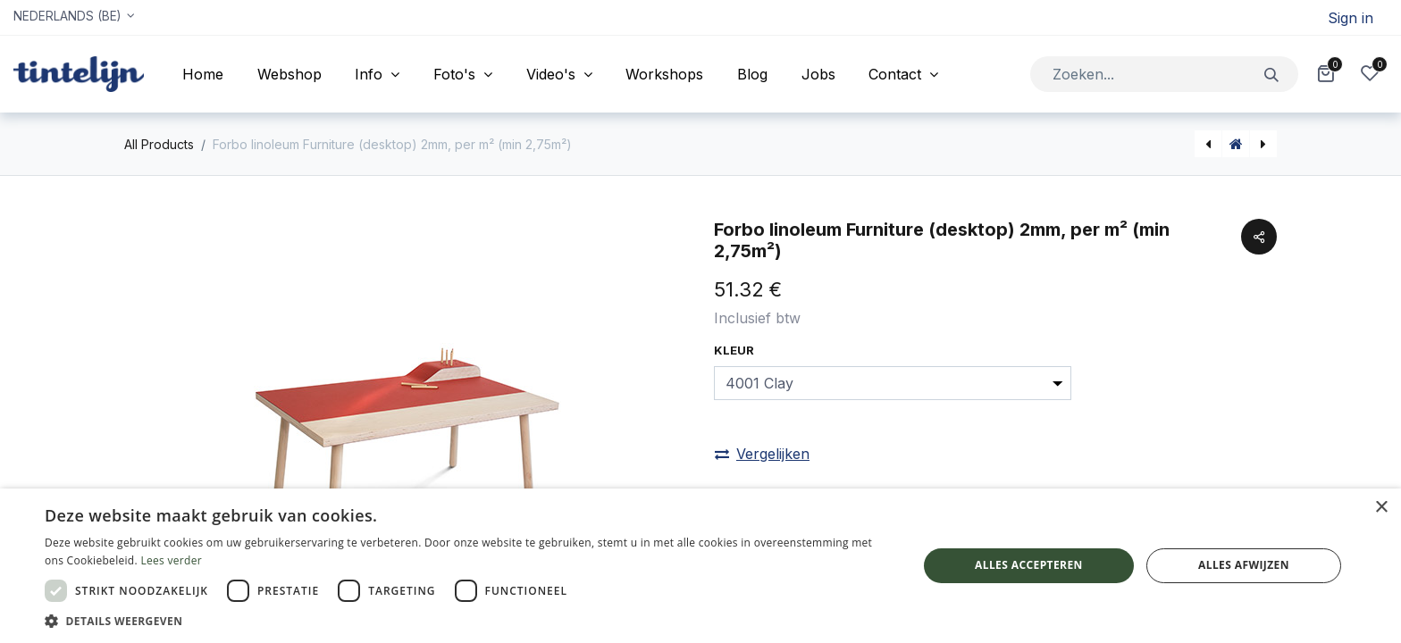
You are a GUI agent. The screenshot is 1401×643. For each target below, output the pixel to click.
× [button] (1381, 507)
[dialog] (700, 566)
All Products (159, 144)
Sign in (1350, 18)
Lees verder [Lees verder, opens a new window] (171, 560)
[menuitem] (203, 74)
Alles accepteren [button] (1029, 564)
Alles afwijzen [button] (1243, 564)
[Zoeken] (1272, 73)
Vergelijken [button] (762, 454)
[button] (468, 621)
